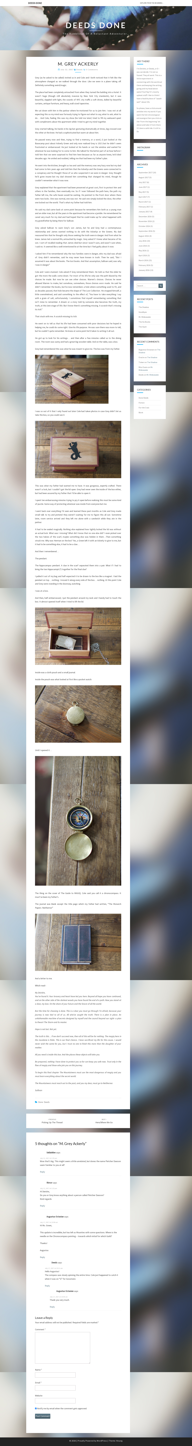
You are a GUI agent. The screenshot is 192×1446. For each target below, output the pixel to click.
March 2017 (143, 202)
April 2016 (143, 255)
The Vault (143, 327)
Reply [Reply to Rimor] (42, 1205)
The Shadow (144, 307)
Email (38, 1382)
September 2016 (145, 231)
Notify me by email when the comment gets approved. (61, 1408)
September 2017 (145, 172)
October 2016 (144, 226)
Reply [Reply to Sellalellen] (42, 1171)
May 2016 (142, 250)
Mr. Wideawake (145, 317)
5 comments (92, 69)
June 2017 (143, 187)
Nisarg (119, 1441)
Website (38, 1395)
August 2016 (144, 236)
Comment (40, 1329)
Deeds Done (35, 3)
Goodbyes (143, 312)
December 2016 (145, 216)
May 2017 (142, 192)
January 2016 (144, 270)
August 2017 (144, 177)
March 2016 (143, 260)
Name (38, 1369)
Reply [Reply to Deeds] (47, 1285)
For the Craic (144, 407)
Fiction (141, 402)
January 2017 (144, 211)
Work (141, 412)
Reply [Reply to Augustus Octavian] (42, 1257)
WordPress (102, 1441)
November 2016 (145, 221)
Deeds (79, 69)
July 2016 (142, 241)
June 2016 (143, 246)
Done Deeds (44, 1102)
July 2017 (142, 182)
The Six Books (144, 322)
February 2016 (144, 265)
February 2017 (144, 206)
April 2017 (143, 197)
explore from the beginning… (152, 3)
